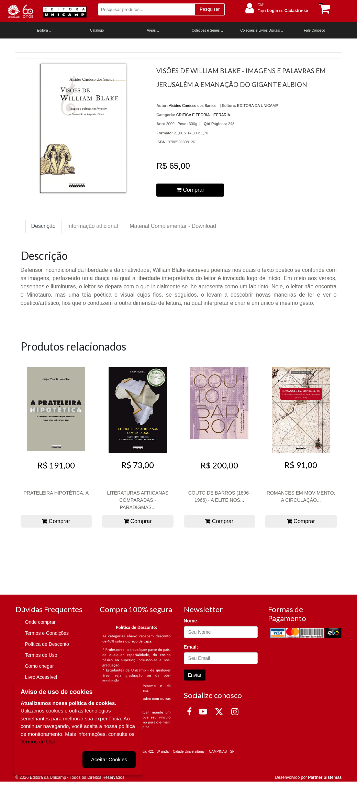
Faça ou (282, 11)
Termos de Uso (41, 655)
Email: (191, 647)
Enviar (195, 675)
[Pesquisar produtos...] (146, 9)
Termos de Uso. (39, 741)
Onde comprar (40, 622)
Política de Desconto (47, 644)
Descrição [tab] (43, 226)
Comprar (190, 190)
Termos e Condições (47, 633)
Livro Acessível (41, 677)
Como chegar (39, 666)
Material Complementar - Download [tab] (173, 226)
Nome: (191, 620)
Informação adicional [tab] (92, 226)
